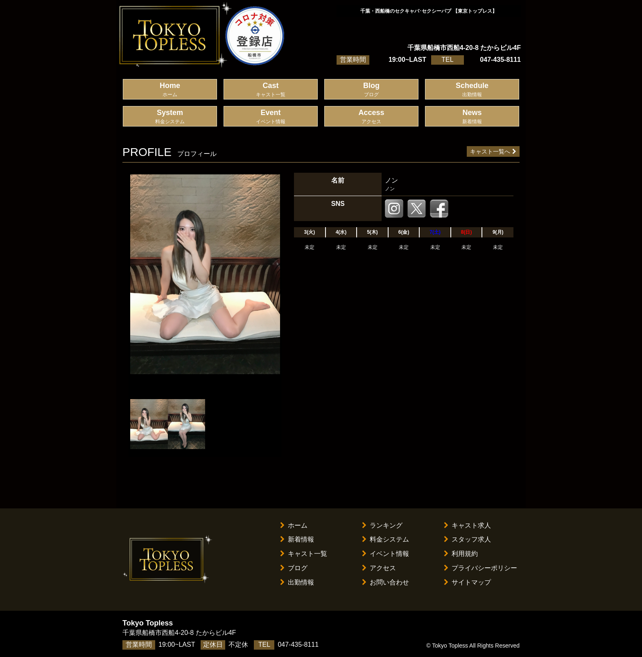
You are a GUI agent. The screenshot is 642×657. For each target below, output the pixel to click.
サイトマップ (467, 582)
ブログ (293, 567)
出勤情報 (297, 582)
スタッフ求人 (467, 539)
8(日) (466, 232)
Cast (270, 89)
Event (270, 116)
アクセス (379, 567)
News (472, 116)
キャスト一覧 (303, 553)
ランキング (382, 525)
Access (371, 116)
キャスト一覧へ (493, 151)
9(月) (498, 232)
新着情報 (297, 539)
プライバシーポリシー (480, 567)
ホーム (293, 525)
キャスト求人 (467, 525)
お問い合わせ (385, 582)
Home (170, 89)
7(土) (435, 232)
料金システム (385, 539)
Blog (371, 89)
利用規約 (461, 553)
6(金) (403, 232)
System (170, 116)
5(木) (372, 232)
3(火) (309, 232)
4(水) (341, 232)
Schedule (472, 89)
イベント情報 (385, 553)
